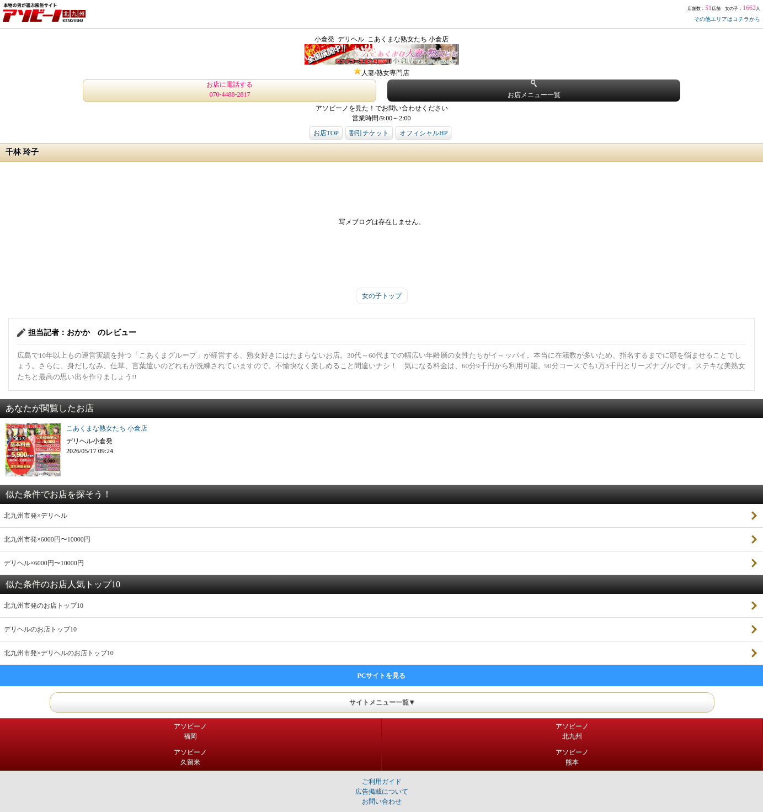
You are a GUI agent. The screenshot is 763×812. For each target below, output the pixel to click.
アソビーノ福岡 (190, 731)
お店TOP (326, 133)
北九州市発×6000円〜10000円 (47, 539)
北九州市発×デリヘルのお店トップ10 (59, 653)
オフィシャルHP (423, 133)
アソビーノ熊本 (572, 757)
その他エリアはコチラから (727, 19)
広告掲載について (381, 791)
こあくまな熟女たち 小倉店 (106, 428)
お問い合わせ (382, 801)
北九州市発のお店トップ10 (43, 605)
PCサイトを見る (382, 676)
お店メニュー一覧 (534, 89)
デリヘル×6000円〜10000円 (44, 563)
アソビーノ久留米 (190, 757)
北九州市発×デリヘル (35, 515)
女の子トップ (382, 296)
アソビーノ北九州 (572, 731)
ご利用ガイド (382, 782)
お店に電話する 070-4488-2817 (229, 89)
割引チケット (369, 133)
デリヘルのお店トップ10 (40, 629)
